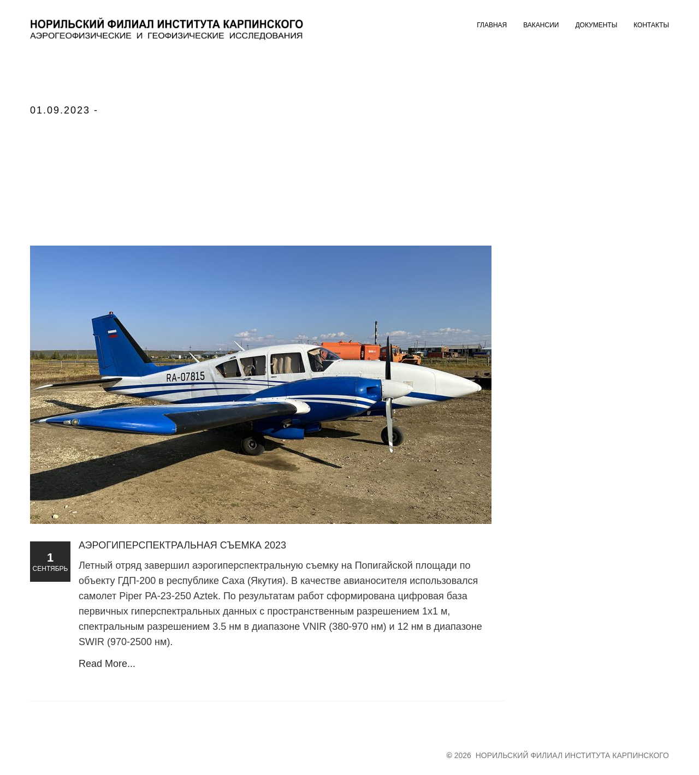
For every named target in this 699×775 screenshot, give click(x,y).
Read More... (107, 663)
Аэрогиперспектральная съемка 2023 (182, 545)
